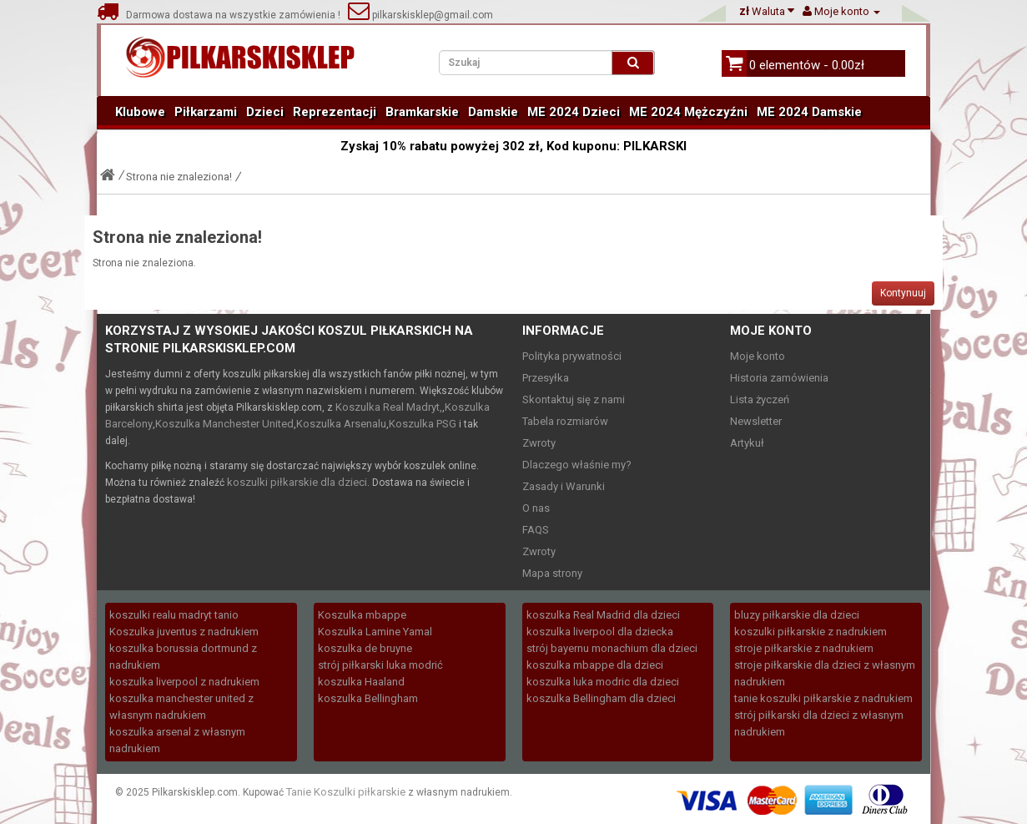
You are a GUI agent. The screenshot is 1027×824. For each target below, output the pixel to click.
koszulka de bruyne (365, 648)
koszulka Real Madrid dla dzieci (603, 615)
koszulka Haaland (361, 681)
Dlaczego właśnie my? (577, 464)
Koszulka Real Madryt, (388, 407)
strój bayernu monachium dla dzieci (611, 648)
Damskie (493, 111)
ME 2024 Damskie (809, 111)
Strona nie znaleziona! (179, 176)
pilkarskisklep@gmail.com (420, 15)
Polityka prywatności (572, 356)
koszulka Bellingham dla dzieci (601, 698)
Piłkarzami (205, 111)
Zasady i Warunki (563, 486)
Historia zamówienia (779, 378)
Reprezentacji (334, 111)
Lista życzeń (759, 399)
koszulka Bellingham (368, 698)
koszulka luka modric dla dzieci (602, 681)
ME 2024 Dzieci (573, 111)
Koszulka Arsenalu (341, 423)
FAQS (535, 529)
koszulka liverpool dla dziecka (599, 631)
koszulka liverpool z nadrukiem (184, 681)
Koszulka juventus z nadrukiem (184, 631)
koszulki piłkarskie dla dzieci (297, 482)
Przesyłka (545, 378)
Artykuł (747, 443)
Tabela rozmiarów (565, 421)
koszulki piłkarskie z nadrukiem (810, 631)
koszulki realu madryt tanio (174, 615)
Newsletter (756, 421)
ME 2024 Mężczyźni (688, 111)
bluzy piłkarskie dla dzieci (796, 615)
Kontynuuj (903, 293)
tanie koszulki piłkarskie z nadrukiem (823, 698)
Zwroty (539, 443)
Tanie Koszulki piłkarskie (345, 792)
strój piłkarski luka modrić (380, 665)
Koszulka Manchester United (224, 423)
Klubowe (140, 111)
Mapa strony (552, 573)
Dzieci (265, 111)
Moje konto (757, 356)
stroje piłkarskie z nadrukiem (803, 648)
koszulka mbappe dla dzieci (594, 665)
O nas (536, 508)
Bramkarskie (422, 111)
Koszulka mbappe (362, 615)
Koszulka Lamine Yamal (375, 631)
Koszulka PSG (422, 423)
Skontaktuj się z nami (573, 399)
